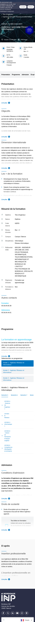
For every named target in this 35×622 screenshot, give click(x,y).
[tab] (17, 363)
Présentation (5, 75)
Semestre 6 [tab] (14, 395)
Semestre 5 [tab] (4, 395)
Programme (16, 75)
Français (25, 620)
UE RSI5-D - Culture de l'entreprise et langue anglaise (7, 435)
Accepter (22, 7)
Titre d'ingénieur (8, 14)
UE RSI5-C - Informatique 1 (8, 424)
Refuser (30, 7)
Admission (25, 75)
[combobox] (26, 620)
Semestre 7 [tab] (23, 395)
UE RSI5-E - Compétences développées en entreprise (8, 448)
